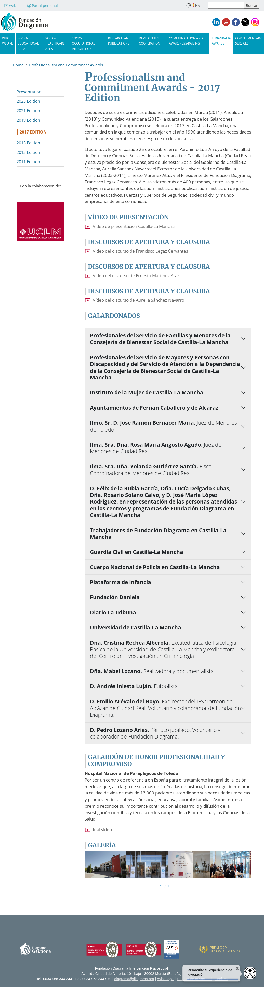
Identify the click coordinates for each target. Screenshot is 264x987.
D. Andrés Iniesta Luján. (134, 686)
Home (18, 64)
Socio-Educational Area (28, 43)
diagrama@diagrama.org (134, 979)
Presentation (29, 92)
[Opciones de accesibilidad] (250, 973)
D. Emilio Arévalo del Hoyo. (165, 708)
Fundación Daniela (115, 597)
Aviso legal (165, 979)
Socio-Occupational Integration (83, 43)
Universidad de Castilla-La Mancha (135, 627)
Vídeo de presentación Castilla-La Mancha (134, 226)
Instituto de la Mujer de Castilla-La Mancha (146, 392)
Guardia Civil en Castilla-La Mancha (136, 551)
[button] (105, 864)
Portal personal (42, 5)
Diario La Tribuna (113, 612)
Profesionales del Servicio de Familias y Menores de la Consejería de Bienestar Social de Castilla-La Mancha (160, 339)
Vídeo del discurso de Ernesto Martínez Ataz (136, 275)
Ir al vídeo (102, 829)
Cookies (221, 979)
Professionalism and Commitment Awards (66, 64)
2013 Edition (28, 152)
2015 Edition (28, 143)
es (197, 5)
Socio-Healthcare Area (55, 43)
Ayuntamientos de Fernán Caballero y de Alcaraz (154, 407)
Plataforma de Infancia (120, 582)
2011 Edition (28, 162)
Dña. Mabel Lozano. (152, 671)
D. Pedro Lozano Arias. (155, 733)
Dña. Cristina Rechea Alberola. (163, 649)
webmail (14, 5)
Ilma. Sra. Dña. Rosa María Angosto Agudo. (155, 448)
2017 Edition (33, 132)
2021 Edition (28, 110)
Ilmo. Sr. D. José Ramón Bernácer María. (163, 426)
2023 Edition (28, 101)
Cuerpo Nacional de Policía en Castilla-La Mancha (155, 567)
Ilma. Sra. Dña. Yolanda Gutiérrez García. (151, 470)
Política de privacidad (194, 979)
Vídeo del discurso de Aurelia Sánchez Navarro (138, 300)
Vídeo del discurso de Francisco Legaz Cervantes (140, 251)
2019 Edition (28, 120)
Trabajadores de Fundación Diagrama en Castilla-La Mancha (158, 533)
